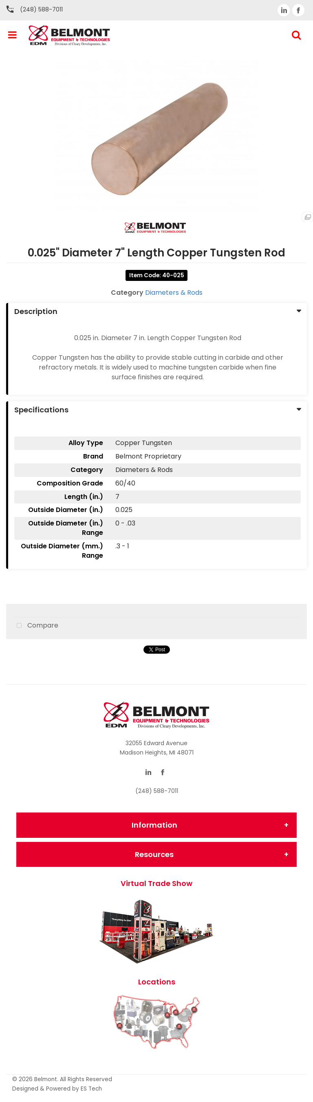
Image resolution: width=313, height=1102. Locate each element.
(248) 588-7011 (41, 9)
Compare (35, 625)
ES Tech (91, 1089)
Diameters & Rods (174, 292)
